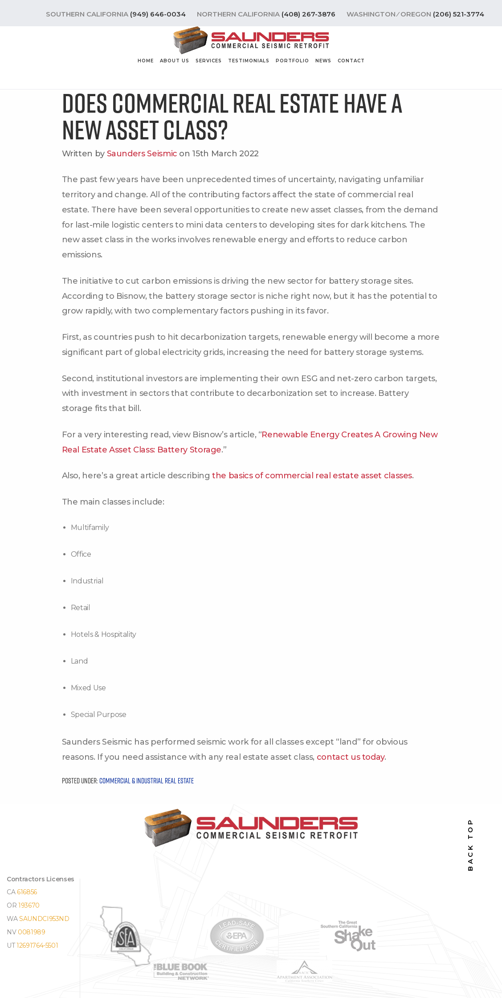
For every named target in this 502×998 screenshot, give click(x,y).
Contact (351, 61)
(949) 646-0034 (158, 14)
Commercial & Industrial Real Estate (146, 781)
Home (146, 61)
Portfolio (292, 61)
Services (209, 61)
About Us (174, 61)
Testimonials (248, 61)
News (323, 61)
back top (470, 844)
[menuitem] (146, 62)
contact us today (350, 757)
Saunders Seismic (142, 154)
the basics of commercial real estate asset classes (312, 476)
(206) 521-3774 (458, 14)
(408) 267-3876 (308, 14)
